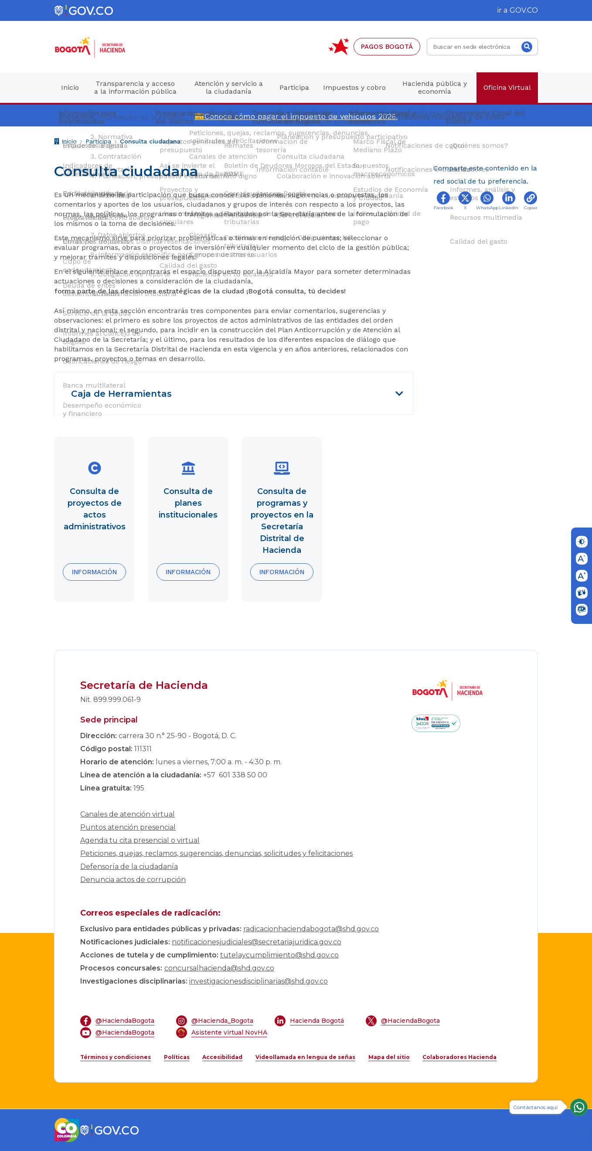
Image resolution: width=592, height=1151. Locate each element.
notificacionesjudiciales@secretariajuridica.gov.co (256, 942)
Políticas (177, 1057)
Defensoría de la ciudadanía (129, 866)
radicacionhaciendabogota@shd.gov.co (311, 929)
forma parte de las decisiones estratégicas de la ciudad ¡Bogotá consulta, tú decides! (200, 291)
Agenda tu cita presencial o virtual (140, 840)
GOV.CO (524, 10)
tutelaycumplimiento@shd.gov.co (279, 955)
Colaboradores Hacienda (459, 1057)
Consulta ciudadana (150, 141)
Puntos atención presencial (128, 827)
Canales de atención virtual (127, 814)
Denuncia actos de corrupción (133, 879)
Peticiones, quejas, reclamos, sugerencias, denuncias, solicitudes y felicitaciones (216, 853)
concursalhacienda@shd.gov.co (219, 968)
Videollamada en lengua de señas (305, 1057)
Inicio (65, 142)
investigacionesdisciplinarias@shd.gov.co (258, 981)
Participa (98, 141)
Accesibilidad (222, 1057)
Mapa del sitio (389, 1057)
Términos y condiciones (115, 1057)
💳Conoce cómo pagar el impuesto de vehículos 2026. (296, 116)
